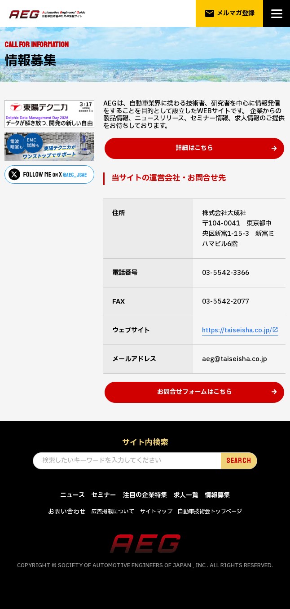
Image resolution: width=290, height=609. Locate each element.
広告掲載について (112, 524)
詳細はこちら (194, 154)
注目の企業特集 (145, 507)
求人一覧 (185, 507)
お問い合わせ (67, 524)
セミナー (103, 507)
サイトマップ (156, 524)
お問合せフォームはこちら (194, 404)
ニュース (72, 507)
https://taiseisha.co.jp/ (238, 336)
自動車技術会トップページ (210, 524)
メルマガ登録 (229, 13)
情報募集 (217, 507)
